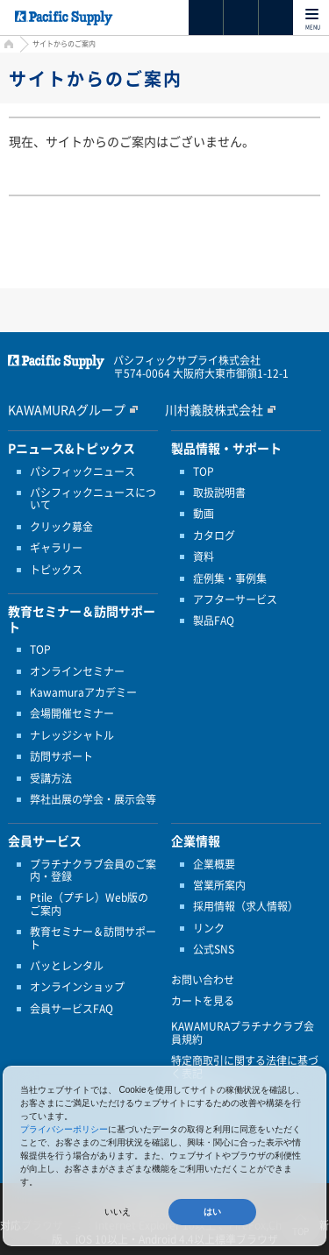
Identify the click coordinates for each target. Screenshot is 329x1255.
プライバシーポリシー (64, 1129)
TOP (40, 649)
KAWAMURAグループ (66, 409)
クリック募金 (61, 527)
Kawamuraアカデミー (83, 692)
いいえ (117, 1211)
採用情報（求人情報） (245, 906)
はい (212, 1211)
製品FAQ (213, 620)
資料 (203, 556)
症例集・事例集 (230, 578)
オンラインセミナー (77, 671)
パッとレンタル (67, 966)
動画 (203, 513)
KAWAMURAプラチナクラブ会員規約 (242, 1033)
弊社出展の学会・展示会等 (93, 799)
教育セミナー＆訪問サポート (93, 938)
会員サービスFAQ (71, 1009)
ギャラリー (56, 548)
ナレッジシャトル (72, 735)
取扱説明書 (219, 492)
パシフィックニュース (82, 471)
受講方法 (51, 778)
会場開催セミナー (72, 713)
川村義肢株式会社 (214, 409)
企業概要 (214, 864)
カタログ (214, 535)
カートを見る (202, 1001)
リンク (209, 928)
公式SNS (213, 949)
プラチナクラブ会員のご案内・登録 (93, 870)
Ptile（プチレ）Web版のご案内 (89, 904)
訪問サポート (61, 756)
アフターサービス (235, 599)
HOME (6, 46)
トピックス (56, 570)
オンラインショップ (77, 987)
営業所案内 (219, 885)
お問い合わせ (202, 980)
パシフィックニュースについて (93, 499)
